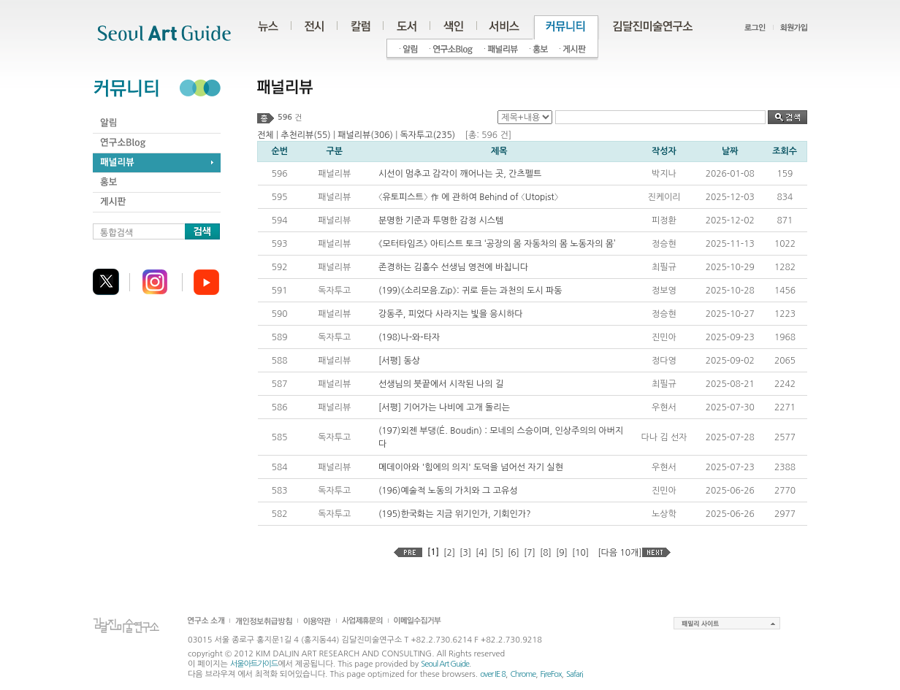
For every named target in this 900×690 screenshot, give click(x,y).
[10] (580, 552)
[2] (449, 552)
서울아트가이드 (254, 664)
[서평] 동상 (399, 360)
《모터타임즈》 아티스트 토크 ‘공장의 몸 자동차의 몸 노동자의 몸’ (496, 243)
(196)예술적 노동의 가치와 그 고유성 (448, 490)
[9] (562, 552)
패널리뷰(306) (365, 135)
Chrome (522, 674)
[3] (465, 552)
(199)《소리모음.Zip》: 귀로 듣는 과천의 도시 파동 (470, 290)
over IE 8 (493, 674)
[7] (529, 552)
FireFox (551, 674)
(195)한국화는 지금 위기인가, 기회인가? (454, 514)
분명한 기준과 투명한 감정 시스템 (440, 220)
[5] (497, 552)
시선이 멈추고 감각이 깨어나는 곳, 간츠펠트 (459, 173)
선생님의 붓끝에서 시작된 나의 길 (440, 384)
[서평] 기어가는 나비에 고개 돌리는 (444, 407)
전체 (265, 135)
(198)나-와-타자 (409, 337)
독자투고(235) (427, 135)
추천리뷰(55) (305, 135)
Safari (574, 674)
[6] (513, 552)
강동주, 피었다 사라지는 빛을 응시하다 (450, 314)
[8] (546, 552)
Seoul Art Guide (445, 664)
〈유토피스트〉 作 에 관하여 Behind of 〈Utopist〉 (468, 197)
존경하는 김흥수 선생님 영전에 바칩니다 (453, 267)
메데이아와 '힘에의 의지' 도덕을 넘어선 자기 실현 (470, 467)
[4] (481, 552)
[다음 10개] (619, 552)
